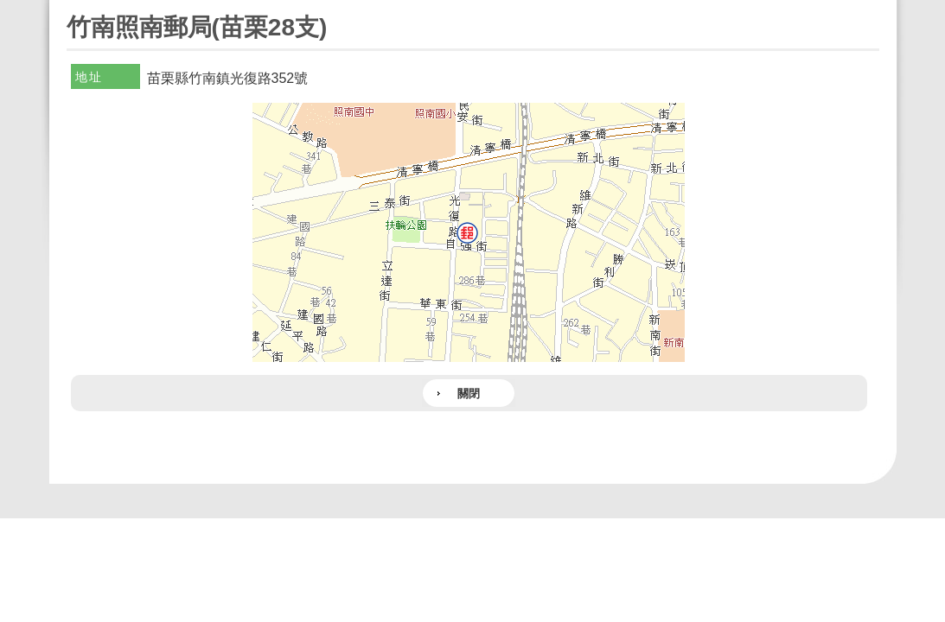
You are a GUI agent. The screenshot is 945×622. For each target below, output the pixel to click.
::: (72, 7)
